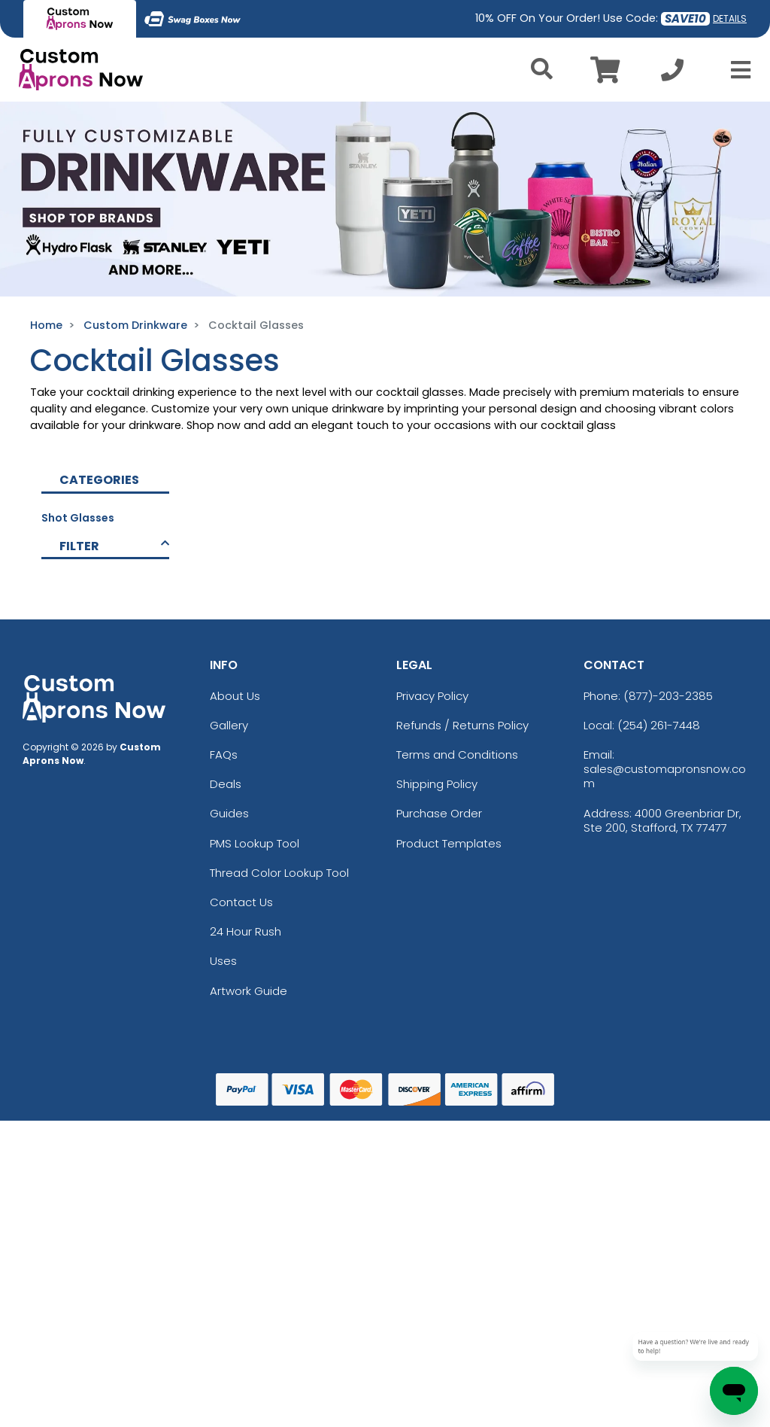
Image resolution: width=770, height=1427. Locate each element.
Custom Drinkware (135, 325)
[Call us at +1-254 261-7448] (672, 74)
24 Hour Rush (245, 931)
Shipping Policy (436, 784)
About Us (235, 696)
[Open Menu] (736, 70)
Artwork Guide (248, 991)
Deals (225, 784)
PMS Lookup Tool (254, 843)
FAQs (224, 754)
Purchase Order (439, 813)
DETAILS (730, 18)
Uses (223, 961)
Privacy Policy (432, 696)
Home (46, 325)
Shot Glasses (77, 517)
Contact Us (241, 902)
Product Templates (449, 843)
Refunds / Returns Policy (462, 725)
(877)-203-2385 (668, 696)
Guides (229, 813)
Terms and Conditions (457, 754)
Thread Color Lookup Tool (279, 873)
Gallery (229, 725)
